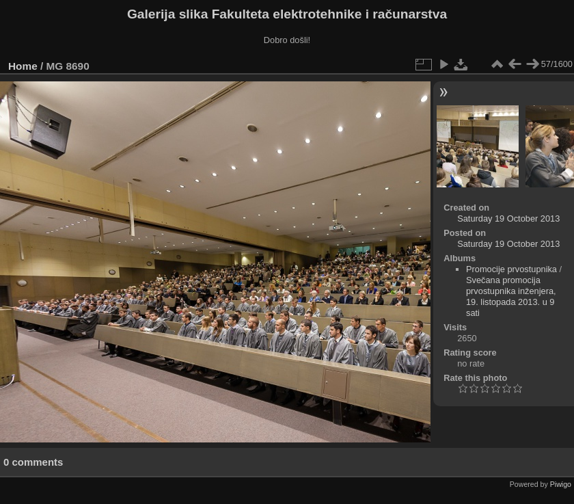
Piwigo (560, 484)
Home (23, 66)
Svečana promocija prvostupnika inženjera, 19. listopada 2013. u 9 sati (511, 296)
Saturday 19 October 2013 (508, 218)
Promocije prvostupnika (511, 269)
